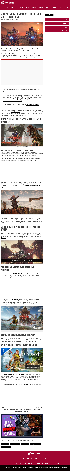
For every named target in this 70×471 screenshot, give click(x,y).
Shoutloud (48, 459)
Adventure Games (15, 444)
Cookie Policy (40, 463)
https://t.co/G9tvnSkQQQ (21, 99)
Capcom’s (3, 238)
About (32, 459)
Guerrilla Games (15, 112)
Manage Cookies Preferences (52, 463)
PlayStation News (6, 447)
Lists (27, 7)
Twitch (48, 7)
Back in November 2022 (7, 54)
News (7, 7)
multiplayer (26, 384)
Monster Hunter (18, 273)
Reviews (34, 7)
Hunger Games (14, 299)
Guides (14, 7)
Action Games (5, 444)
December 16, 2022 (32, 105)
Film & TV (55, 7)
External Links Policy (24, 459)
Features (21, 7)
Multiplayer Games (35, 444)
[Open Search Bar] (68, 7)
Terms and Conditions (21, 463)
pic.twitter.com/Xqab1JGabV (12, 101)
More (63, 7)
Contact (12, 463)
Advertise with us (40, 459)
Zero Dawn (28, 185)
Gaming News (25, 444)
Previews (41, 7)
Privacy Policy (31, 463)
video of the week (31, 408)
